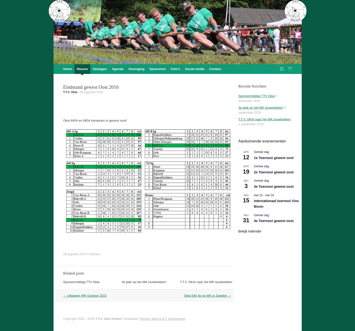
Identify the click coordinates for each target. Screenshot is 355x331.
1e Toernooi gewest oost (274, 158)
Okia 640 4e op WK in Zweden (207, 295)
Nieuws (82, 69)
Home (67, 69)
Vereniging (136, 69)
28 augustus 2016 (91, 92)
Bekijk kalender (250, 231)
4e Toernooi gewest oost (274, 221)
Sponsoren (157, 69)
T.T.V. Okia (70, 92)
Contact (215, 69)
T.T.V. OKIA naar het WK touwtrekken (206, 282)
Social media (194, 69)
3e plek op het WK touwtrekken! (144, 282)
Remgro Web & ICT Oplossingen (163, 319)
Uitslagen (100, 69)
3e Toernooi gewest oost (274, 186)
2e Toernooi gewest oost (274, 172)
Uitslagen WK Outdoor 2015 (85, 295)
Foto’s (175, 69)
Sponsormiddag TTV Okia (81, 282)
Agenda (118, 69)
